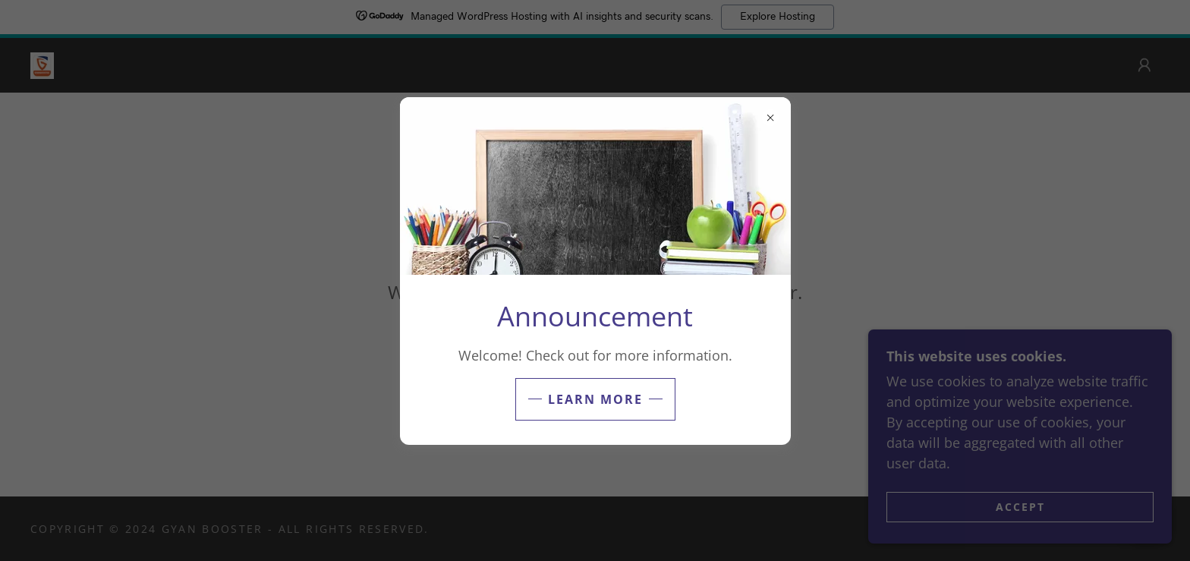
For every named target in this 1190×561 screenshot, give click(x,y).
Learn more (595, 399)
